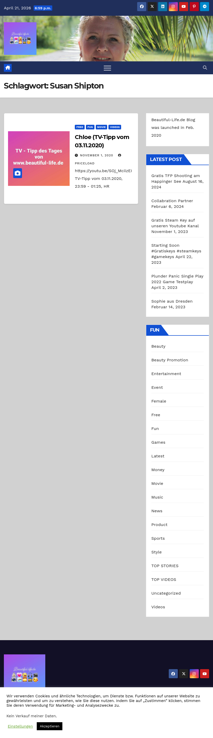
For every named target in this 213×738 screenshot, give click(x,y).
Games (158, 442)
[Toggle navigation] (107, 67)
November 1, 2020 (97, 155)
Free (79, 127)
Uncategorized (166, 593)
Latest (158, 456)
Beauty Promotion (169, 359)
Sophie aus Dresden (172, 301)
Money (158, 469)
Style (156, 552)
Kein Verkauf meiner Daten (31, 716)
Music (157, 497)
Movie (101, 127)
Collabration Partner (172, 200)
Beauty (158, 346)
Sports (158, 538)
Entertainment (166, 373)
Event (157, 387)
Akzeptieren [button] (49, 726)
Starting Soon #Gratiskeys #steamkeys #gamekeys (176, 251)
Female (158, 401)
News (157, 510)
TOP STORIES (165, 565)
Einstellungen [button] (20, 726)
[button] (205, 67)
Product (159, 524)
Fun (90, 127)
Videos (115, 127)
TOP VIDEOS (163, 579)
